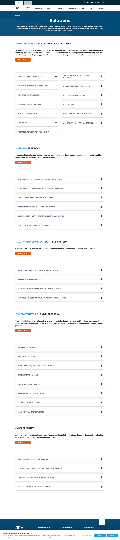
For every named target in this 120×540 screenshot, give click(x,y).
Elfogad (112, 535)
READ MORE (23, 54)
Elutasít (100, 535)
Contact (101, 2)
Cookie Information (43, 528)
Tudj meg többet (50, 537)
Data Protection (42, 525)
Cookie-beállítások (87, 535)
